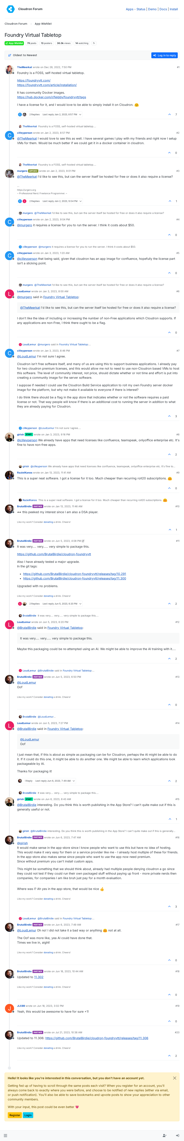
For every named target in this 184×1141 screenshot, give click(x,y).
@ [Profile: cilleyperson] (27, 259)
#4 (177, 219)
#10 (177, 506)
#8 (177, 434)
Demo (152, 9)
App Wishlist (14, 43)
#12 (177, 622)
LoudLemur (24, 291)
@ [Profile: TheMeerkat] (27, 138)
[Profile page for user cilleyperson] (9, 135)
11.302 (38, 977)
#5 (177, 252)
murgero (22, 170)
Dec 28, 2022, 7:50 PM (57, 67)
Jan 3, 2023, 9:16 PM (57, 434)
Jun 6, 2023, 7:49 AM (68, 924)
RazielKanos (24, 472)
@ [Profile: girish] (22, 843)
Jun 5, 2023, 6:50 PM (68, 676)
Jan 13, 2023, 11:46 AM (68, 506)
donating (48, 522)
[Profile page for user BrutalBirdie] (9, 509)
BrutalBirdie (24, 506)
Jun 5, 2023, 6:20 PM (55, 622)
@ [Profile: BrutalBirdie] (26, 628)
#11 (177, 540)
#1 (178, 67)
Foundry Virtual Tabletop (60, 297)
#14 (177, 723)
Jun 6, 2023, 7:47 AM (68, 837)
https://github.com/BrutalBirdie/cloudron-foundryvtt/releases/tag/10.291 (74, 574)
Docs (163, 9)
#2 (177, 132)
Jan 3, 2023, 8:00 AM (55, 291)
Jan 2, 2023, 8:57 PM (57, 132)
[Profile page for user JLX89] (9, 1008)
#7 (178, 350)
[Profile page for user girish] (9, 437)
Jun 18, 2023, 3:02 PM (50, 1005)
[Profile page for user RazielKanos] (9, 475)
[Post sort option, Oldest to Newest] (22, 55)
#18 (177, 971)
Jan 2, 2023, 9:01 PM (63, 170)
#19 (177, 1005)
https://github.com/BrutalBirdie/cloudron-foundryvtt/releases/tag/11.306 (96, 1038)
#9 (177, 472)
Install (174, 9)
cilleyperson (24, 132)
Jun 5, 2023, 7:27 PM (55, 723)
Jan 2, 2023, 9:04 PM (57, 219)
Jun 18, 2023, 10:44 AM (69, 971)
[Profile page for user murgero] (9, 173)
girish (20, 434)
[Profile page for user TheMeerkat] (9, 69)
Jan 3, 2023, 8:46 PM (57, 350)
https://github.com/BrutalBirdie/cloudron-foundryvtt (54, 554)
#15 (177, 799)
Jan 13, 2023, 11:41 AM (57, 472)
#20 (177, 1032)
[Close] (174, 1078)
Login (28, 1115)
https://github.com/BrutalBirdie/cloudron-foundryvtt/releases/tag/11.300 (74, 578)
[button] (5, 1135)
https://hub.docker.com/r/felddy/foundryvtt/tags (51, 97)
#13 (177, 676)
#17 (177, 924)
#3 (177, 170)
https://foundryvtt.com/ (34, 80)
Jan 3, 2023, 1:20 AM (56, 252)
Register (14, 1115)
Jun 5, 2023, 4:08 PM (68, 540)
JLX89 (21, 1005)
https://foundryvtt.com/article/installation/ (47, 85)
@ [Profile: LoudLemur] (26, 356)
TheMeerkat (24, 67)
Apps (129, 9)
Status (141, 9)
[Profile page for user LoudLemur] (9, 293)
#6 (177, 291)
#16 (177, 837)
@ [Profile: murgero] (24, 225)
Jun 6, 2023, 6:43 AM (58, 799)
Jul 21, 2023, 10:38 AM (68, 1032)
